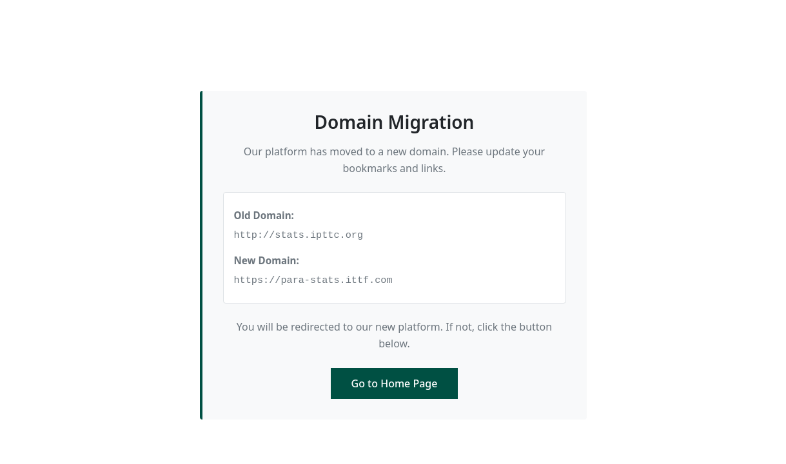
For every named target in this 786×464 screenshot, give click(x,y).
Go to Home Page (394, 383)
